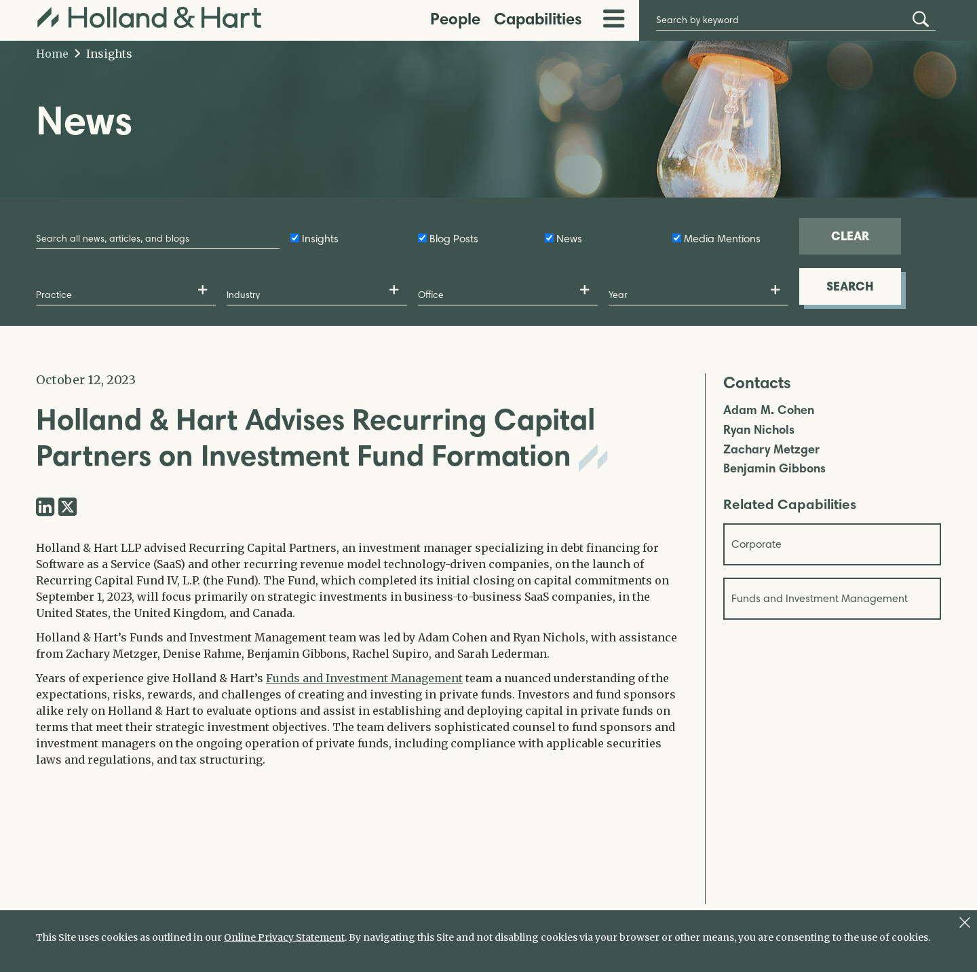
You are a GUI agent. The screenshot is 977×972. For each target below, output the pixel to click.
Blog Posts (453, 238)
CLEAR (850, 236)
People (455, 19)
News (569, 238)
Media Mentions (722, 238)
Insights (103, 53)
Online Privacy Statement (284, 937)
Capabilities (538, 19)
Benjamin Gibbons (774, 469)
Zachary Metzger (771, 450)
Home (52, 53)
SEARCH (850, 286)
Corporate (756, 544)
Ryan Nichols (758, 430)
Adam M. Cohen (768, 410)
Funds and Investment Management (364, 678)
